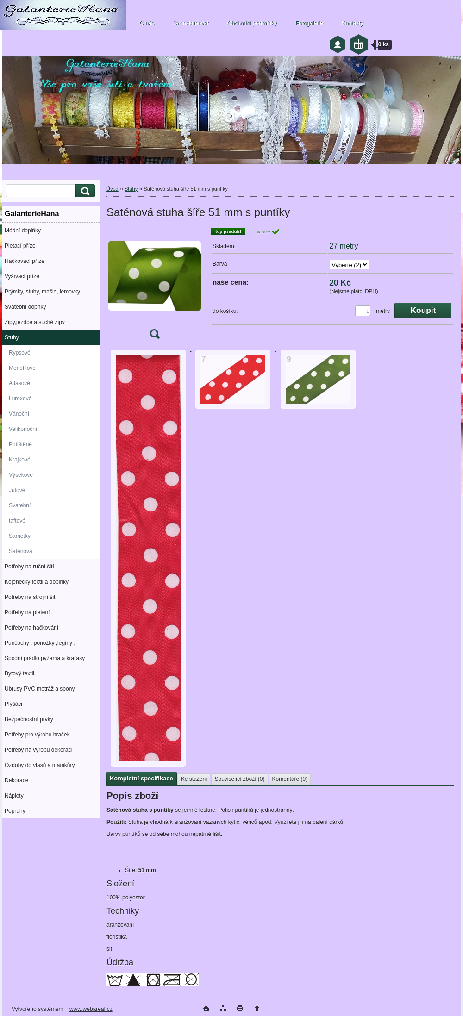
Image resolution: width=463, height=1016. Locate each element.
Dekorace (16, 780)
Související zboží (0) (239, 779)
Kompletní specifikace (141, 778)
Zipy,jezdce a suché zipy (35, 322)
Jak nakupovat (190, 23)
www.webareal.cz (91, 1009)
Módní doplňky (23, 230)
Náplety (14, 795)
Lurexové (20, 398)
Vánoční (19, 414)
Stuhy (12, 337)
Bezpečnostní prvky (29, 719)
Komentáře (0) (290, 779)
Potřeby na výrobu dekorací (39, 750)
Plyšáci (13, 704)
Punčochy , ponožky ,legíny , (40, 643)
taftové (17, 520)
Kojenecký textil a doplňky (37, 582)
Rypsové (20, 352)
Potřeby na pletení (27, 612)
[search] (83, 191)
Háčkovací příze (24, 261)
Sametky (20, 536)
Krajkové (20, 459)
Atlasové (19, 383)
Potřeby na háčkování (31, 627)
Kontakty (352, 23)
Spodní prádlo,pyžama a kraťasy (45, 658)
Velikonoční (23, 429)
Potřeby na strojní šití (31, 597)
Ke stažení (194, 779)
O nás (146, 23)
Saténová (20, 551)
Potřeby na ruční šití (29, 566)
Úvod (112, 189)
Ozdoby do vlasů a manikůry (40, 765)
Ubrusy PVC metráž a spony (40, 689)
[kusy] (362, 310)
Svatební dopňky (25, 307)
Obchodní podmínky (251, 23)
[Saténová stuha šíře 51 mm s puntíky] (154, 286)
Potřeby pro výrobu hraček (37, 734)
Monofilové (22, 368)
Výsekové (21, 475)
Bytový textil (19, 673)
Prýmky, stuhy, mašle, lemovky (42, 291)
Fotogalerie (309, 23)
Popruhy (15, 811)
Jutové (17, 490)
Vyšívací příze (22, 276)
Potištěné (20, 444)
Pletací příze (20, 246)
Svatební (20, 505)
